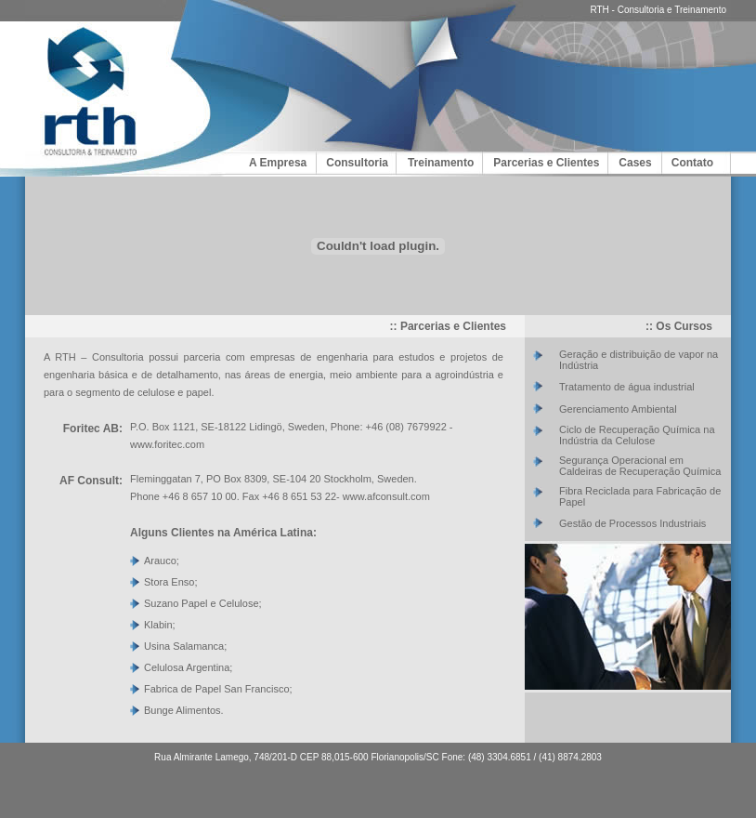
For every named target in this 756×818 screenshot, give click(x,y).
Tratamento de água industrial (627, 386)
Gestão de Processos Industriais (632, 523)
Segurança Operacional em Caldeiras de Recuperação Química (640, 466)
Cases (635, 162)
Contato (692, 162)
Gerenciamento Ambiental (618, 409)
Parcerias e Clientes (546, 162)
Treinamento (441, 162)
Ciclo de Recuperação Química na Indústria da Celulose (637, 435)
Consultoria (357, 162)
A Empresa (277, 162)
